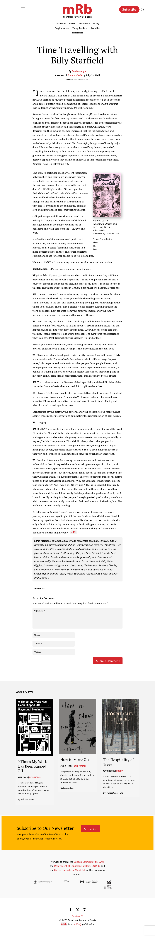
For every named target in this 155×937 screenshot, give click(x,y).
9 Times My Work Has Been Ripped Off (32, 766)
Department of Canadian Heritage (72, 865)
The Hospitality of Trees (118, 762)
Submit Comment (107, 660)
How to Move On (74, 759)
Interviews (61, 24)
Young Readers (79, 28)
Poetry (96, 24)
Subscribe (129, 9)
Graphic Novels (62, 28)
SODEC (96, 865)
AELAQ (77, 924)
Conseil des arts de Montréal (69, 870)
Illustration (95, 28)
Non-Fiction (84, 24)
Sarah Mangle (79, 71)
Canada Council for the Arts (89, 861)
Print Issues (77, 33)
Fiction (72, 24)
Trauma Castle (74, 75)
